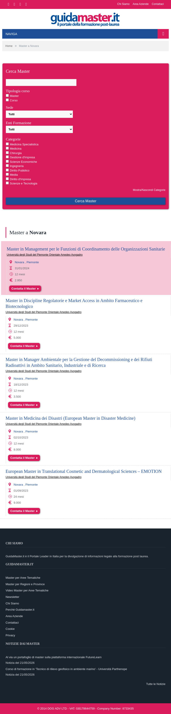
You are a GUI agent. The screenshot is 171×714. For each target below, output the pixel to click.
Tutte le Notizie (155, 684)
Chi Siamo (123, 4)
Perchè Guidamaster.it (20, 609)
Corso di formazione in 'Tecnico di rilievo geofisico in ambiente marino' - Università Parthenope (66, 669)
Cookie (10, 628)
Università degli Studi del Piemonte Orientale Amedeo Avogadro (44, 254)
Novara (19, 262)
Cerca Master (85, 201)
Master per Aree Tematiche (23, 577)
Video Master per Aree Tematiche (27, 590)
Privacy (10, 635)
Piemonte (33, 262)
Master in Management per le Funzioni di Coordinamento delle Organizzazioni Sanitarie (86, 248)
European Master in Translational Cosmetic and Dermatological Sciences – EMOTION (84, 471)
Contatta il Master (25, 288)
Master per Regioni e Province (25, 584)
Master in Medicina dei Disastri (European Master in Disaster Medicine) (70, 418)
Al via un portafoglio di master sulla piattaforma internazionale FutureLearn (53, 657)
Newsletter (12, 597)
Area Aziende (141, 4)
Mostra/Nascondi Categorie (149, 190)
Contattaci (158, 4)
